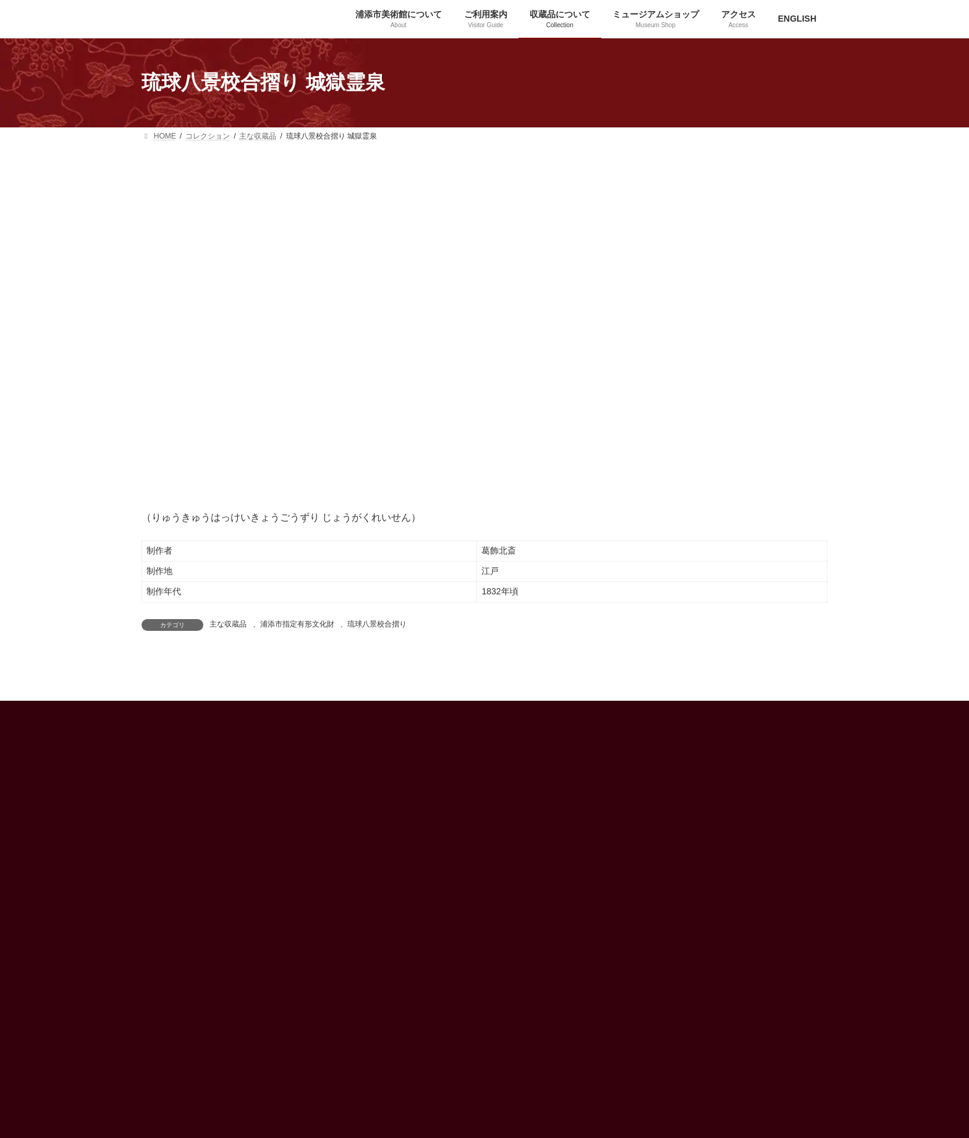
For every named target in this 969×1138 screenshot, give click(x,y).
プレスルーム (641, 848)
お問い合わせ (641, 891)
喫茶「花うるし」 (648, 783)
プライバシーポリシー (656, 869)
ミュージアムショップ (656, 805)
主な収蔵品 (228, 624)
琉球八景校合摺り (377, 624)
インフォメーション (417, 762)
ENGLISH (400, 783)
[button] (179, 1078)
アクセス (398, 740)
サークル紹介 (641, 826)
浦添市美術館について (656, 740)
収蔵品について (645, 762)
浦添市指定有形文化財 (297, 624)
